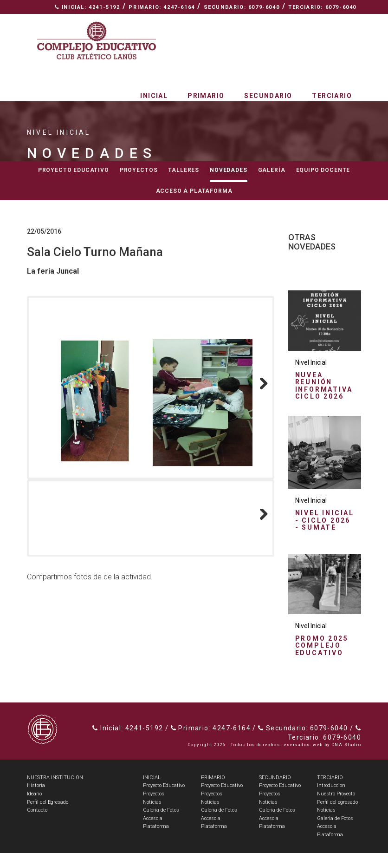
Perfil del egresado (337, 802)
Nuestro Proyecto (336, 794)
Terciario (332, 95)
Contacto (336, 21)
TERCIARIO (330, 777)
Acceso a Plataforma (194, 191)
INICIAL (152, 777)
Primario (206, 95)
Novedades (228, 170)
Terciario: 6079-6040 (322, 7)
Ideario (34, 794)
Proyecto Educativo (164, 785)
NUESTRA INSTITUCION (55, 777)
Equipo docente (323, 170)
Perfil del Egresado (47, 802)
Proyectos (139, 170)
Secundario (268, 95)
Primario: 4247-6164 (161, 7)
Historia (36, 785)
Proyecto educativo (73, 170)
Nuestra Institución (264, 21)
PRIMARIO (213, 777)
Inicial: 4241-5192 (87, 7)
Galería (271, 170)
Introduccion (331, 785)
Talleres (183, 170)
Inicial (154, 95)
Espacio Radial (184, 21)
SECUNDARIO (275, 777)
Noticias (152, 802)
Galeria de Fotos (161, 810)
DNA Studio (346, 744)
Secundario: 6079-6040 (242, 7)
